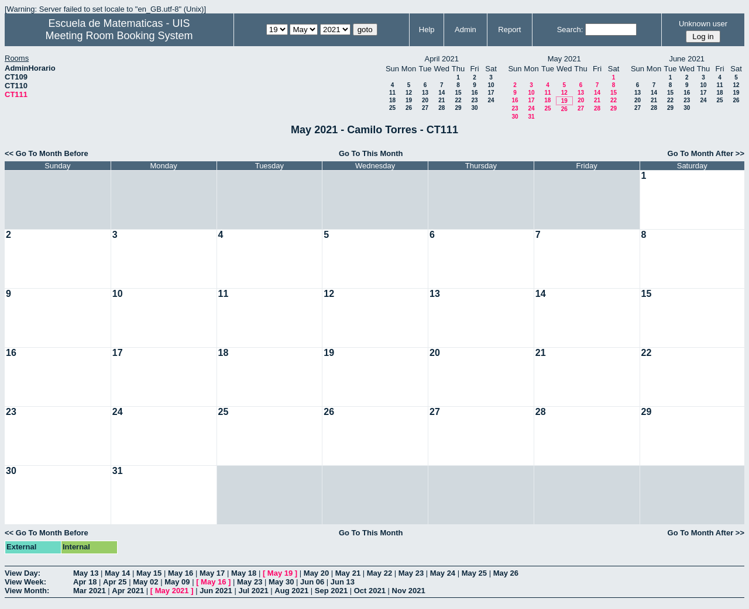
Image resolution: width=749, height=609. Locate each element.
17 (490, 92)
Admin (465, 29)
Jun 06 (312, 581)
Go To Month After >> (706, 153)
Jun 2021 (216, 590)
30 (474, 108)
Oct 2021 (370, 590)
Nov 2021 (408, 590)
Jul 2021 (253, 590)
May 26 (505, 573)
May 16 (180, 573)
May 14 (117, 573)
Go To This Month (371, 153)
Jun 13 (343, 581)
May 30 (281, 581)
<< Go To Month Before (46, 153)
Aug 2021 (291, 590)
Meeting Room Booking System (119, 35)
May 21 (347, 573)
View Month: (27, 590)
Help (427, 29)
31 (531, 116)
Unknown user (703, 23)
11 (392, 92)
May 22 (379, 573)
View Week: (25, 581)
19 (409, 100)
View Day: (22, 573)
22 (458, 100)
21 (441, 100)
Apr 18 (85, 581)
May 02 (145, 581)
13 (425, 92)
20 (425, 100)
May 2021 (172, 590)
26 (409, 108)
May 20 (316, 573)
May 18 (243, 573)
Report (509, 29)
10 (490, 85)
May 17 (212, 573)
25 (392, 108)
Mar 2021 (89, 590)
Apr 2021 (128, 590)
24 (490, 100)
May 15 (149, 573)
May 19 (280, 573)
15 (458, 92)
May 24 (442, 573)
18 (392, 100)
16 (474, 92)
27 (425, 108)
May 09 (177, 581)
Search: (570, 29)
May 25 (474, 573)
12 (409, 92)
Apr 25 (114, 581)
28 (441, 108)
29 (458, 108)
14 (441, 92)
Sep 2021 (331, 590)
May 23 (411, 573)
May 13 (85, 573)
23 (474, 100)
